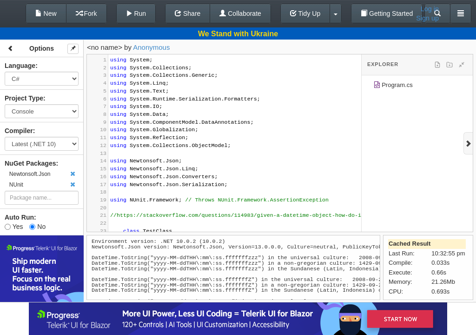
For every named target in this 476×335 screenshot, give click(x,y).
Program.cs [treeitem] (393, 86)
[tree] (417, 86)
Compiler (19, 130)
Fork (86, 13)
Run (136, 13)
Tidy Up (305, 13)
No (37, 226)
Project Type (24, 98)
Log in (430, 9)
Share (187, 13)
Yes (14, 226)
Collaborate (240, 13)
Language (20, 65)
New (46, 13)
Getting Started (387, 13)
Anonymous (151, 47)
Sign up (427, 18)
